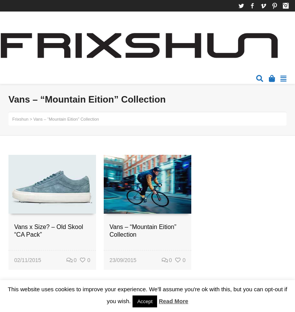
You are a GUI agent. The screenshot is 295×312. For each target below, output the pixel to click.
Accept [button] (144, 301)
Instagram (285, 5)
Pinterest (274, 5)
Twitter (241, 5)
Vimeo (263, 5)
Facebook (252, 5)
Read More (173, 301)
